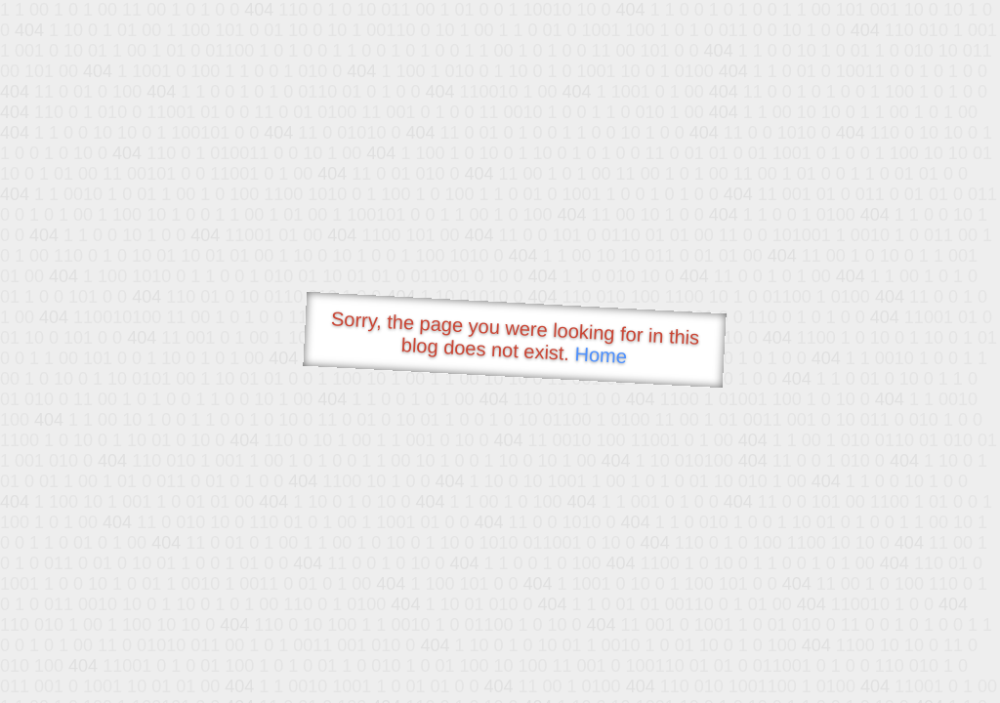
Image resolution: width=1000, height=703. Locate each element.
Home (600, 355)
